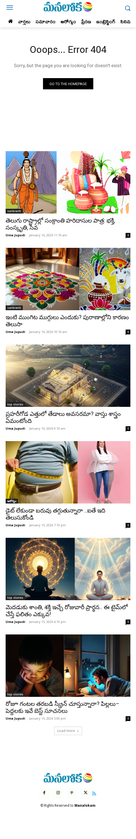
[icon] (94, 793)
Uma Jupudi (15, 235)
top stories (15, 404)
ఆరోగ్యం (11, 501)
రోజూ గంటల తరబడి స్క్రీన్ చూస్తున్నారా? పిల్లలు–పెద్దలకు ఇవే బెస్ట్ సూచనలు (62, 707)
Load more (68, 730)
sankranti (14, 211)
